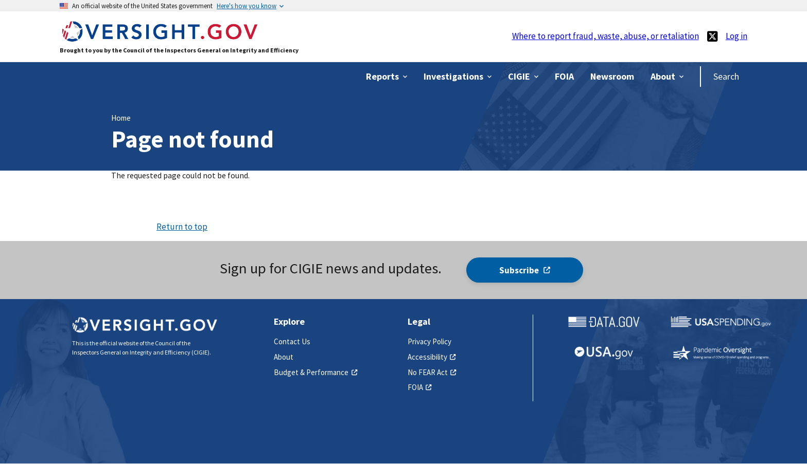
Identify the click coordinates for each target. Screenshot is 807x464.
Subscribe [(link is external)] (524, 270)
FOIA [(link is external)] (420, 387)
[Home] (159, 37)
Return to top (181, 226)
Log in (736, 36)
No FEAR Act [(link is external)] (432, 372)
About (283, 357)
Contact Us (292, 341)
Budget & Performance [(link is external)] (315, 372)
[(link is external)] (712, 36)
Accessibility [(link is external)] (432, 357)
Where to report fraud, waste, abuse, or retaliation (605, 36)
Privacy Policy (429, 341)
